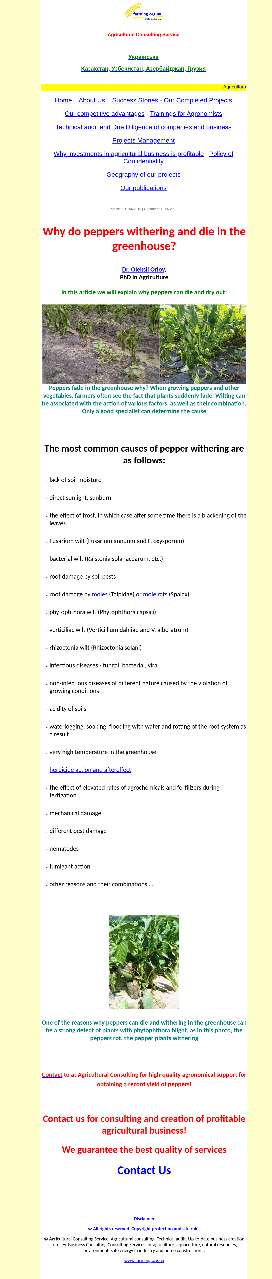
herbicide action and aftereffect (90, 770)
